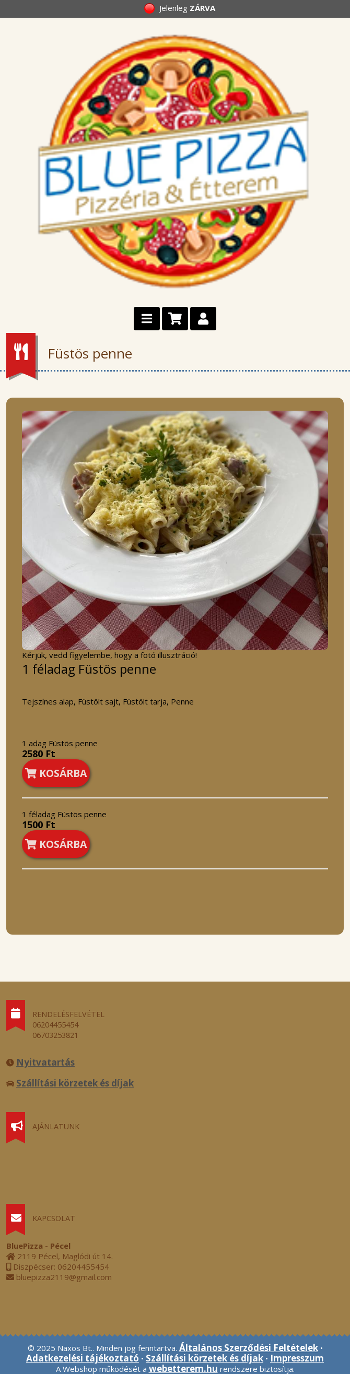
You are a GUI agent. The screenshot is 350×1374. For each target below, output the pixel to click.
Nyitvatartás (45, 1062)
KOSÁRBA (56, 773)
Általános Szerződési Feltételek (248, 1348)
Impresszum (297, 1358)
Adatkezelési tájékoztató (82, 1358)
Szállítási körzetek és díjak (75, 1083)
